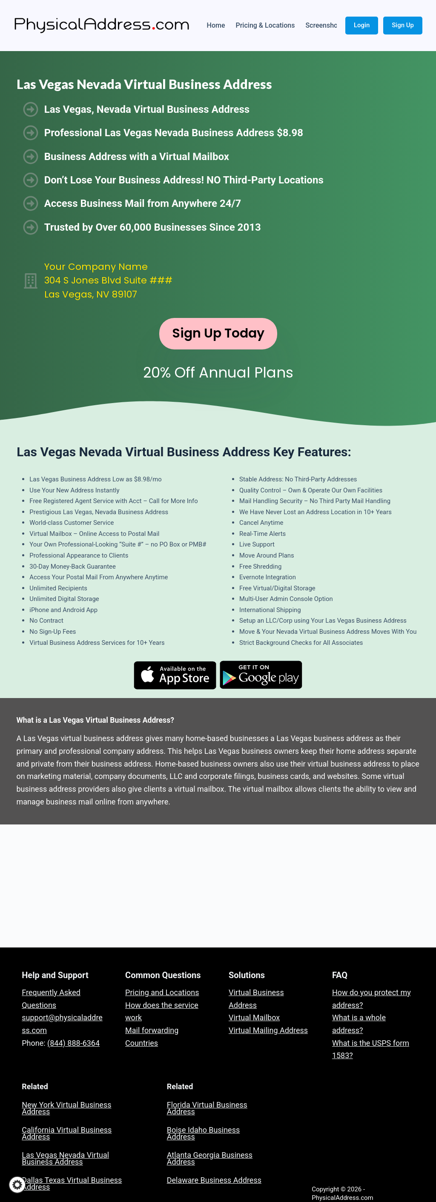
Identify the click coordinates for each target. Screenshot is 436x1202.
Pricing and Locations (162, 992)
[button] (17, 1184)
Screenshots (324, 25)
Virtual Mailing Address (268, 1030)
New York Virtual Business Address (66, 1108)
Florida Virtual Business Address (207, 1108)
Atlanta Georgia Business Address (209, 1158)
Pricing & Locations (265, 25)
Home (216, 25)
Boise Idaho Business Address (203, 1133)
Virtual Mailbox (254, 1017)
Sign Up (403, 25)
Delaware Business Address (214, 1180)
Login (362, 25)
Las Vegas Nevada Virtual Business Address (65, 1158)
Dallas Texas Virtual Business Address (72, 1183)
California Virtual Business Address (67, 1133)
